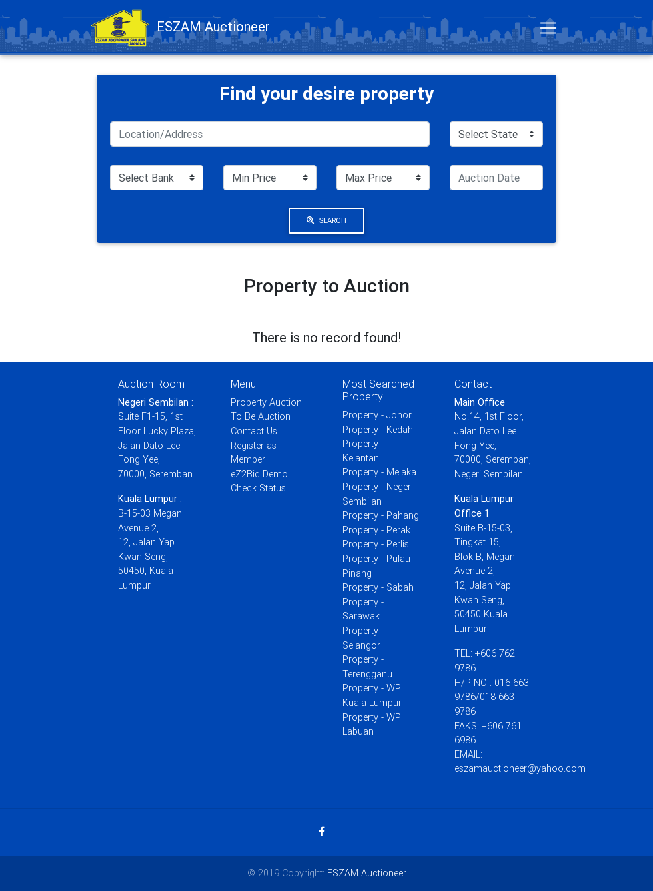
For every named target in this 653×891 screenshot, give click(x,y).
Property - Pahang (380, 515)
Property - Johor (377, 415)
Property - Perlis (375, 544)
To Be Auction (261, 416)
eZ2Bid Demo (259, 474)
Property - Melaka (379, 472)
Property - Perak (376, 530)
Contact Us (254, 431)
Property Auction (266, 402)
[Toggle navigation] (548, 30)
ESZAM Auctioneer (366, 873)
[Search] (270, 134)
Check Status (258, 488)
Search (326, 220)
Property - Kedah (377, 430)
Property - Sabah (378, 587)
